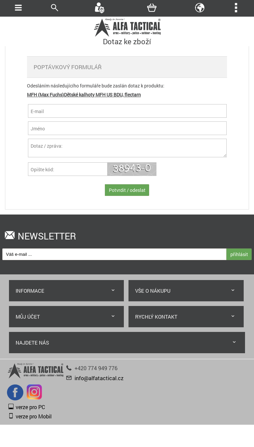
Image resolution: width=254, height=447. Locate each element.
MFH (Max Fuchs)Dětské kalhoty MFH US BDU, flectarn (84, 94)
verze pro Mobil (34, 418)
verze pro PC (30, 408)
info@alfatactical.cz (99, 379)
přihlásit (239, 256)
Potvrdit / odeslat (127, 192)
